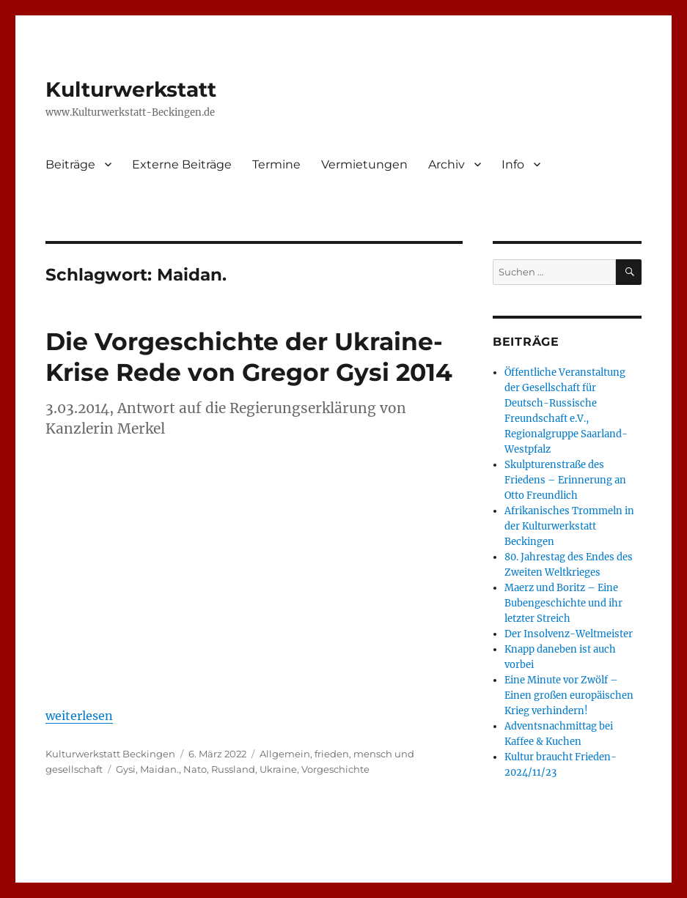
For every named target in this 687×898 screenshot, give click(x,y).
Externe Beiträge (182, 164)
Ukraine (278, 769)
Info (513, 164)
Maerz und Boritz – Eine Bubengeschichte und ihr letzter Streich (563, 603)
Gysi (126, 769)
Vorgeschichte (335, 769)
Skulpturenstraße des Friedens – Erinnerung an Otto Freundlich (565, 480)
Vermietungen (364, 164)
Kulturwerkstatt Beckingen (110, 754)
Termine (276, 164)
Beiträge (70, 164)
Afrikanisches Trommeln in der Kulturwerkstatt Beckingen (569, 526)
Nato (195, 769)
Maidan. (159, 769)
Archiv (446, 164)
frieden (332, 754)
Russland (233, 769)
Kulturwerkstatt (130, 89)
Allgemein (285, 754)
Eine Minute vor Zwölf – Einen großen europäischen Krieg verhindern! (568, 695)
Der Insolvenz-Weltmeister (568, 634)
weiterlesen (79, 715)
